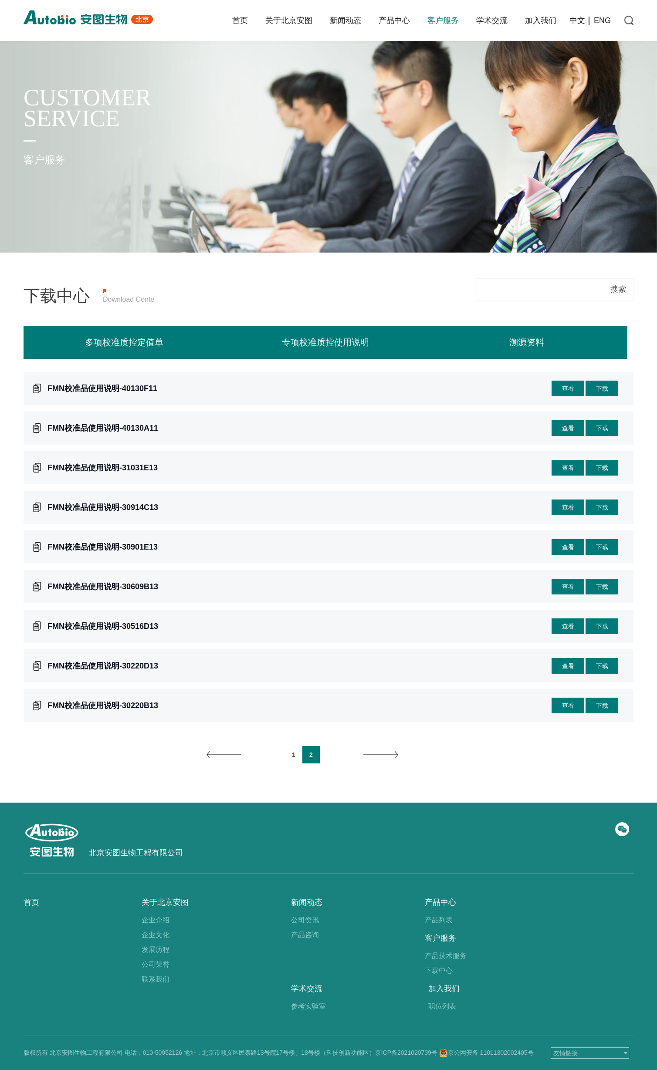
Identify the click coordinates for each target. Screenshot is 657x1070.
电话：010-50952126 (153, 1052)
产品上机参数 (172, 290)
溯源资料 (526, 360)
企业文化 (155, 934)
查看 (568, 406)
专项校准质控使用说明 (325, 360)
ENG (602, 20)
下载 (602, 406)
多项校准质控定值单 (124, 360)
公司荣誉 (155, 964)
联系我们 (155, 979)
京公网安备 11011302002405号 (491, 1052)
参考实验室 (308, 1006)
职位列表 (442, 1006)
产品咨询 (305, 934)
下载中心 (439, 970)
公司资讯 (305, 920)
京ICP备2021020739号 (406, 1052)
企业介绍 (155, 920)
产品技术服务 (446, 955)
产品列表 (439, 920)
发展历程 (155, 949)
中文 (577, 20)
